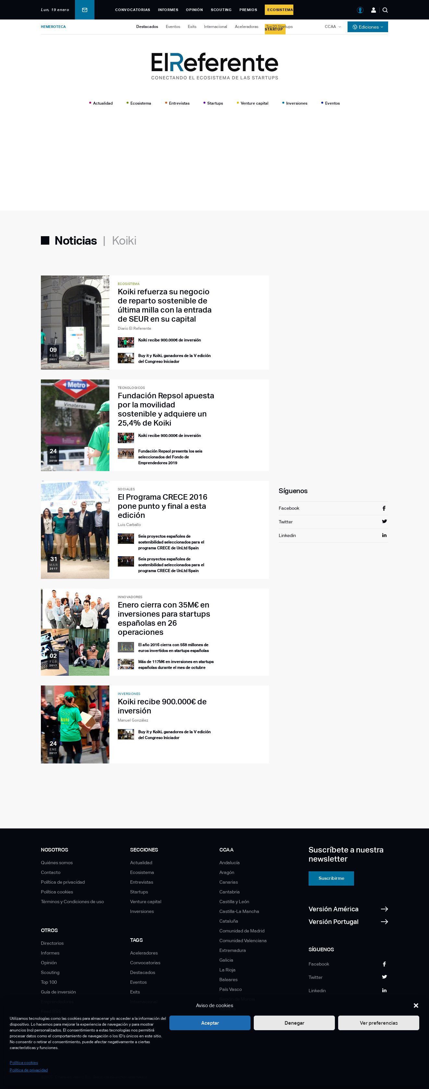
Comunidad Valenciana (243, 940)
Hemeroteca (53, 27)
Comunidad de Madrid (241, 930)
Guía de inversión (58, 991)
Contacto (50, 872)
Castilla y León (234, 901)
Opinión (194, 10)
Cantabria (229, 891)
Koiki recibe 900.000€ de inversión (169, 340)
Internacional (215, 26)
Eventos (173, 26)
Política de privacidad (29, 1070)
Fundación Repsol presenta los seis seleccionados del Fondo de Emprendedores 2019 (170, 457)
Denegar (294, 1023)
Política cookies (24, 1062)
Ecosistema (140, 103)
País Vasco (230, 989)
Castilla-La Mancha (239, 911)
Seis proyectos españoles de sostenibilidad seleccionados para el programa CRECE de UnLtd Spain (171, 542)
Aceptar (210, 1023)
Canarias (228, 882)
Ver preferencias (379, 1023)
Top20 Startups (279, 26)
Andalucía (229, 862)
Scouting (221, 10)
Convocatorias (132, 10)
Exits (192, 26)
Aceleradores (144, 952)
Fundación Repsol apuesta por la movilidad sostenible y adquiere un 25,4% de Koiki (166, 409)
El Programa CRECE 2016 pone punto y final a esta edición (162, 506)
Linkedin (287, 535)
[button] (416, 1005)
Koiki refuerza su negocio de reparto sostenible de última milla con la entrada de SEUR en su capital (165, 305)
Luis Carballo (129, 524)
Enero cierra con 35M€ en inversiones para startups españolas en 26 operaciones (164, 618)
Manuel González (133, 720)
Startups (215, 103)
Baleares (228, 979)
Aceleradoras (246, 26)
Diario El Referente (134, 328)
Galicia (226, 960)
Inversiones (296, 103)
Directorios (52, 943)
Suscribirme (331, 878)
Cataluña (228, 921)
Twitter (286, 521)
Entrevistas (179, 103)
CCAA (330, 26)
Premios (248, 10)
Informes (168, 10)
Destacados (147, 26)
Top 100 (49, 982)
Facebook (289, 508)
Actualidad (103, 103)
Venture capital (254, 103)
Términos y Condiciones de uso (72, 901)
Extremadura (232, 950)
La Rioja (227, 969)
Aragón (226, 872)
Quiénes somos (57, 862)
